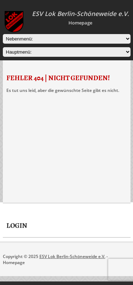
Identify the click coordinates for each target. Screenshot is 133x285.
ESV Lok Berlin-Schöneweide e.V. (72, 256)
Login (16, 225)
